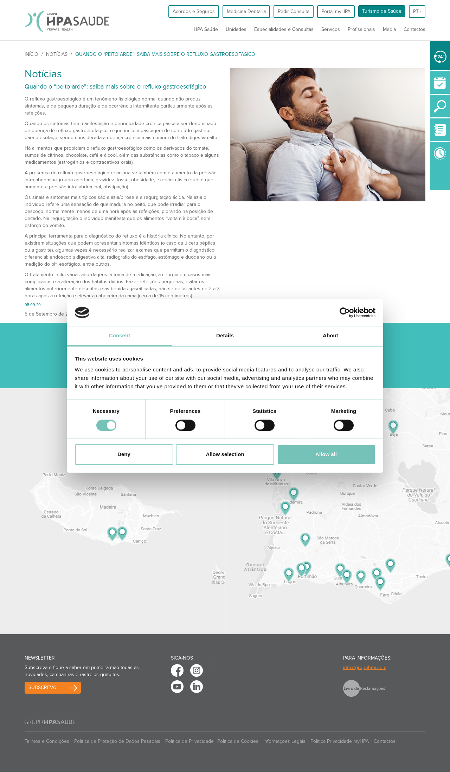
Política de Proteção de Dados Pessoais (117, 741)
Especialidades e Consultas (284, 29)
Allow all (326, 455)
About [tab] (330, 336)
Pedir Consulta (293, 11)
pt (417, 11)
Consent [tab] (119, 336)
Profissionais (361, 29)
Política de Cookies (237, 741)
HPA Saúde (206, 29)
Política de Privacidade (189, 741)
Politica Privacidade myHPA (339, 741)
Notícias (57, 54)
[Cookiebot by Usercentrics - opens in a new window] (344, 312)
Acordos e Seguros (194, 11)
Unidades (236, 29)
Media (389, 29)
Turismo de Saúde (381, 11)
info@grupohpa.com (364, 667)
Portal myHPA (336, 11)
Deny (123, 455)
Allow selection (225, 455)
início (31, 54)
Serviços (330, 29)
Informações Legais (284, 741)
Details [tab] (225, 336)
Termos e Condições (47, 741)
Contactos (414, 29)
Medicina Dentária (246, 11)
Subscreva (42, 687)
